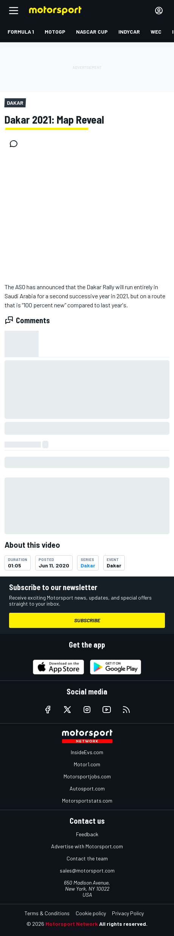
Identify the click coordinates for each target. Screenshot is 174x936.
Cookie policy (91, 913)
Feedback (87, 834)
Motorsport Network (71, 924)
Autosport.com (87, 788)
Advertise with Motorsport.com (87, 846)
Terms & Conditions (47, 913)
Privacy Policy (128, 913)
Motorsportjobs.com (87, 776)
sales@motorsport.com (87, 870)
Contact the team (87, 858)
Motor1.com (87, 764)
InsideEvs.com (87, 752)
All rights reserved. (123, 924)
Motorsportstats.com (87, 800)
